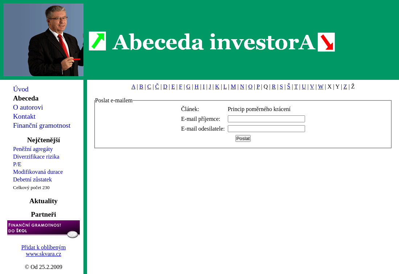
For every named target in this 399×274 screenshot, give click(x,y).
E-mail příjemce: (200, 119)
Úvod (21, 89)
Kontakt (24, 116)
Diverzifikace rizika (36, 157)
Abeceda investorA (212, 41)
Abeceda (25, 98)
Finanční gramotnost (41, 125)
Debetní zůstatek (32, 179)
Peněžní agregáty (33, 149)
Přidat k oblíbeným (43, 247)
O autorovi (28, 107)
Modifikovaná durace (38, 172)
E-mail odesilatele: (203, 129)
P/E (17, 164)
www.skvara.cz (43, 254)
